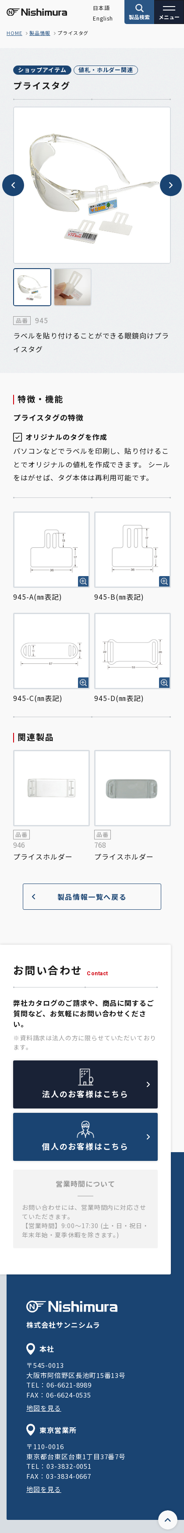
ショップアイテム (42, 70)
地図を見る (43, 1407)
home (14, 32)
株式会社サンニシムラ (71, 1315)
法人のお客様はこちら (96, 1090)
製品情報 (39, 32)
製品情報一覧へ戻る (79, 896)
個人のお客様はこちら (96, 1143)
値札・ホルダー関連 (106, 70)
